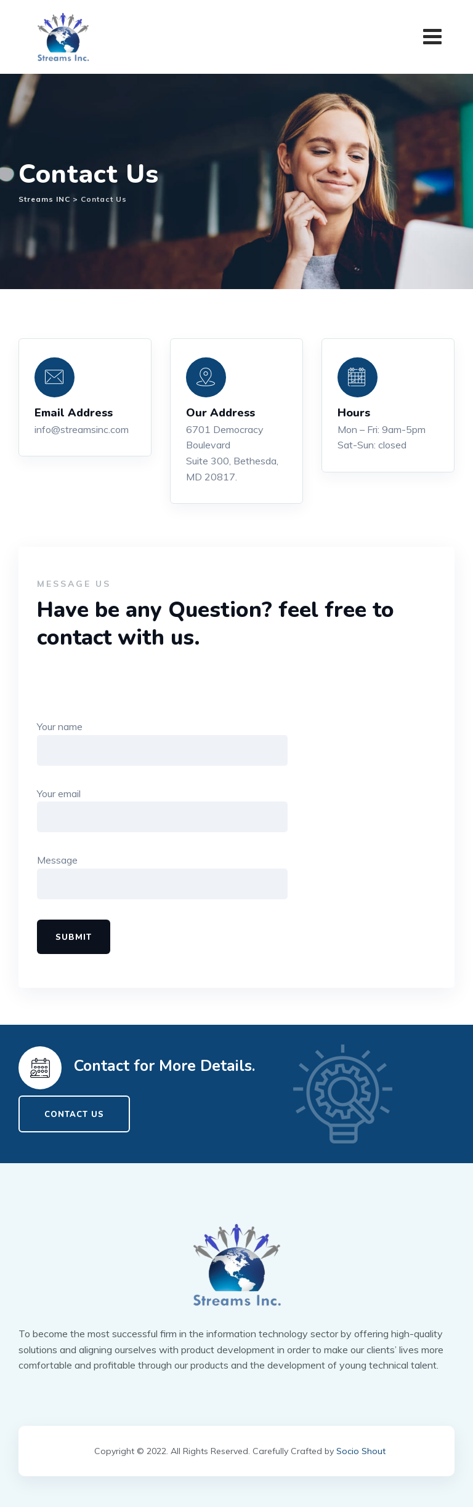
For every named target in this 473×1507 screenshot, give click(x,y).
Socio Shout (361, 1451)
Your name (162, 743)
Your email (162, 810)
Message (162, 877)
